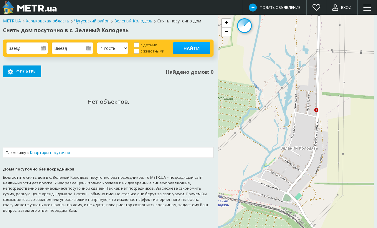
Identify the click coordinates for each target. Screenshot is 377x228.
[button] (226, 23)
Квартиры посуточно (50, 152)
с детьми (148, 44)
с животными (152, 51)
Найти (191, 48)
